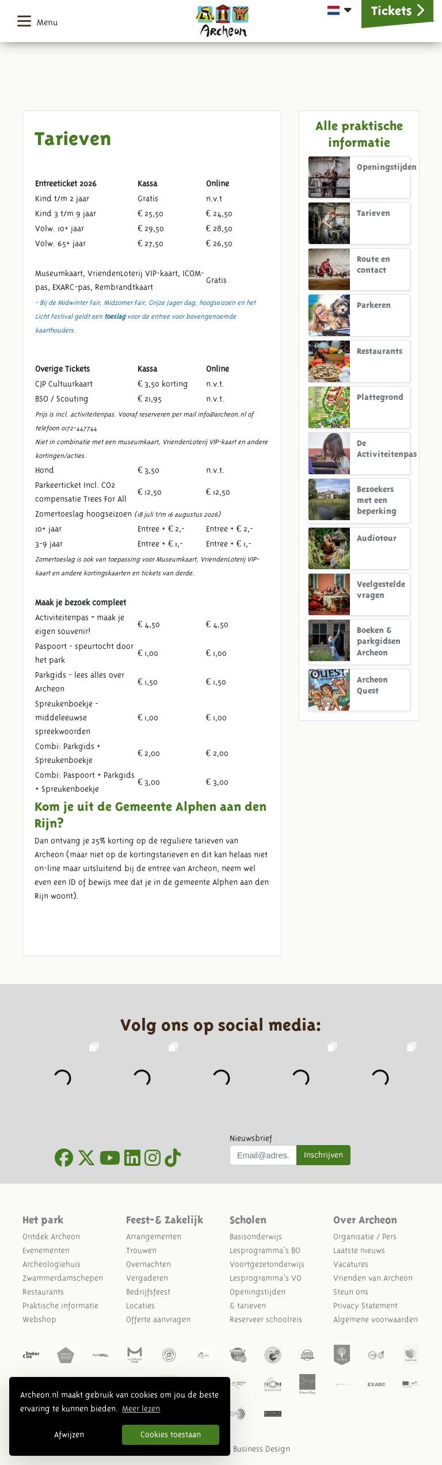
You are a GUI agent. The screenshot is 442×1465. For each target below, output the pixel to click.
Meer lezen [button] (141, 1408)
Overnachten (148, 1264)
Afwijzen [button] (69, 1434)
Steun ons (350, 1291)
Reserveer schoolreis (266, 1319)
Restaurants (43, 1291)
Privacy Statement (365, 1305)
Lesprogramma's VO (266, 1278)
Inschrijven (323, 1154)
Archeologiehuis (51, 1264)
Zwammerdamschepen (62, 1278)
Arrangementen (153, 1236)
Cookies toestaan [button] (170, 1434)
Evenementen (46, 1250)
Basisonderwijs (256, 1236)
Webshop (39, 1319)
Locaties (140, 1305)
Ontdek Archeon (51, 1236)
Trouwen (141, 1250)
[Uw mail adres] (263, 1155)
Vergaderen (147, 1278)
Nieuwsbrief (251, 1138)
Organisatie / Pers (365, 1236)
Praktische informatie (60, 1305)
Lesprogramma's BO (265, 1250)
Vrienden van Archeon (373, 1278)
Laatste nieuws (359, 1250)
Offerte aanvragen (158, 1319)
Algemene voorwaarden (375, 1319)
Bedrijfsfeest (148, 1291)
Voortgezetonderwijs (267, 1264)
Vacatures (350, 1264)
